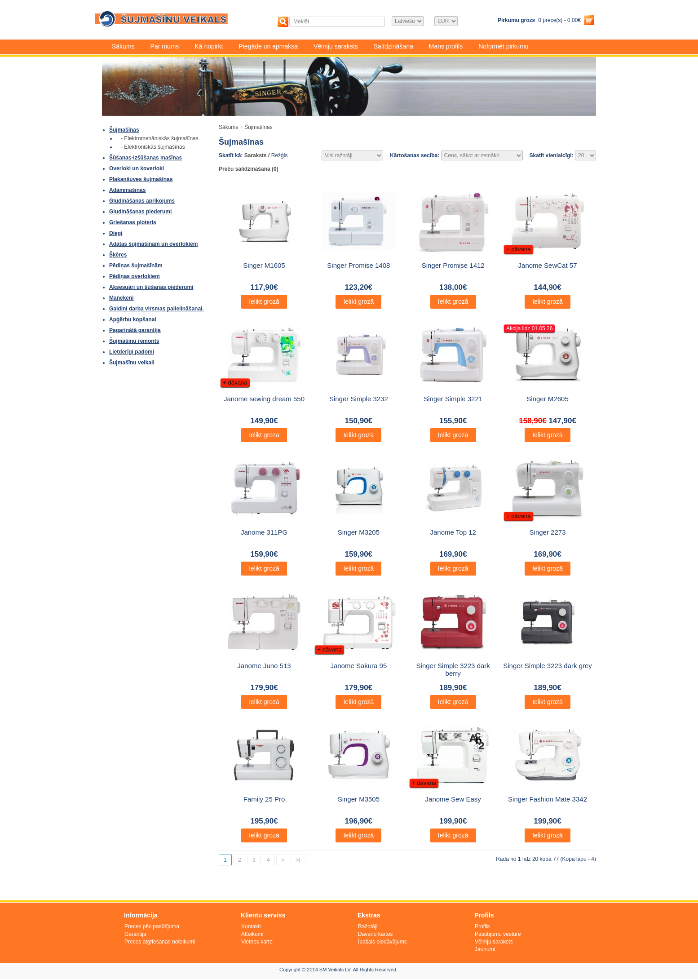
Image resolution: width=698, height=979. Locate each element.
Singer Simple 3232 (358, 399)
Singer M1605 (264, 265)
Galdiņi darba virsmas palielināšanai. (156, 309)
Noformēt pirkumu (503, 46)
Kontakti (251, 926)
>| (298, 860)
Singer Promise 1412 (453, 265)
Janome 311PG (264, 532)
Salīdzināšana (393, 46)
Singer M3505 (359, 799)
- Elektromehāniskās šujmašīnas (160, 138)
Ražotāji (367, 926)
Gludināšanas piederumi (140, 211)
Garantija (135, 934)
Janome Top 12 (453, 532)
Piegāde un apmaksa (268, 46)
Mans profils (446, 46)
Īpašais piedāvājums (382, 942)
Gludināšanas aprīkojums (142, 201)
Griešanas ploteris (132, 222)
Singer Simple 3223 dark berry (453, 669)
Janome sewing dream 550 (264, 399)
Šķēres (118, 255)
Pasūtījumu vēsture (498, 934)
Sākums (123, 46)
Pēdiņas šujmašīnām (136, 265)
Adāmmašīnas (127, 190)
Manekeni (121, 298)
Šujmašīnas (124, 130)
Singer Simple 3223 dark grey (547, 665)
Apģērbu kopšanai (132, 319)
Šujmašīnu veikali (132, 362)
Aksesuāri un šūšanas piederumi (151, 287)
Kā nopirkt (208, 46)
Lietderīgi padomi (131, 352)
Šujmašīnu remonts (134, 341)
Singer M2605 (547, 399)
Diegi (115, 233)
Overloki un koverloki (136, 168)
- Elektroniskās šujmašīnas (153, 147)
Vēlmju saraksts (336, 46)
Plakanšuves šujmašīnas (140, 179)
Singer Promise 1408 (358, 265)
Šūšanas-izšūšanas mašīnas (145, 158)
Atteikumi (252, 934)
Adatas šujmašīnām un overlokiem (153, 244)
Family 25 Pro (264, 799)
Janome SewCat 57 (547, 265)
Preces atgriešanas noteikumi (159, 942)
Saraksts (255, 155)
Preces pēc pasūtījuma (151, 926)
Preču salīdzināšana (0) (248, 169)
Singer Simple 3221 (453, 399)
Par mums (164, 46)
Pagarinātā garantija (135, 330)
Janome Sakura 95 (358, 665)
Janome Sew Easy (453, 799)
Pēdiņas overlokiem (134, 276)
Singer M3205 (359, 532)
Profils (482, 926)
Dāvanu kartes (375, 934)
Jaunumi (485, 949)
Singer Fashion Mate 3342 (547, 799)
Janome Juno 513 (264, 665)
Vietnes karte (257, 942)
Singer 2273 (548, 532)
